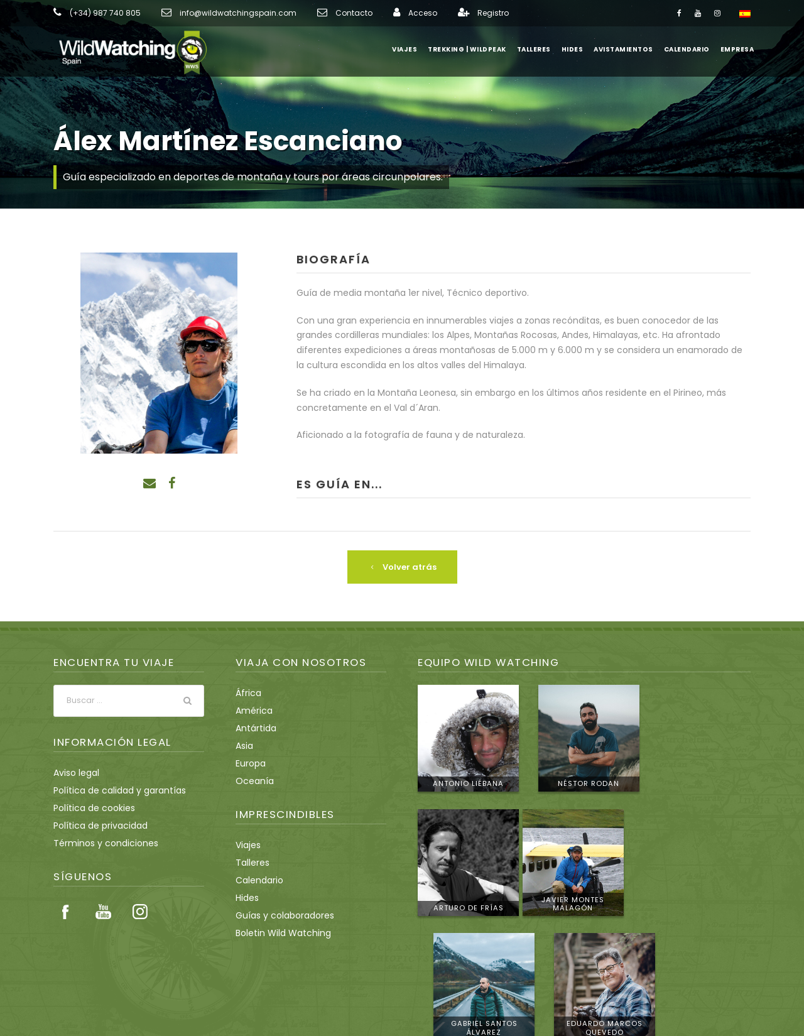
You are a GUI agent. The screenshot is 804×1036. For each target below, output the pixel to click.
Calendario (687, 49)
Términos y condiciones (99, 842)
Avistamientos (626, 49)
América (252, 710)
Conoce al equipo (696, 937)
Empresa (737, 49)
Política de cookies (90, 807)
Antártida (253, 727)
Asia (244, 745)
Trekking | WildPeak (472, 49)
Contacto (322, 13)
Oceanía (252, 780)
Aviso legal (74, 772)
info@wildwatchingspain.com (219, 13)
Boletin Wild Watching (278, 932)
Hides (578, 49)
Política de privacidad (95, 825)
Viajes (411, 49)
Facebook (66, 911)
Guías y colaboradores (280, 915)
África (247, 692)
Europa (250, 763)
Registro (452, 13)
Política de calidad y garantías (112, 790)
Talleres (539, 49)
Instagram (140, 911)
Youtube (103, 911)
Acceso (385, 13)
